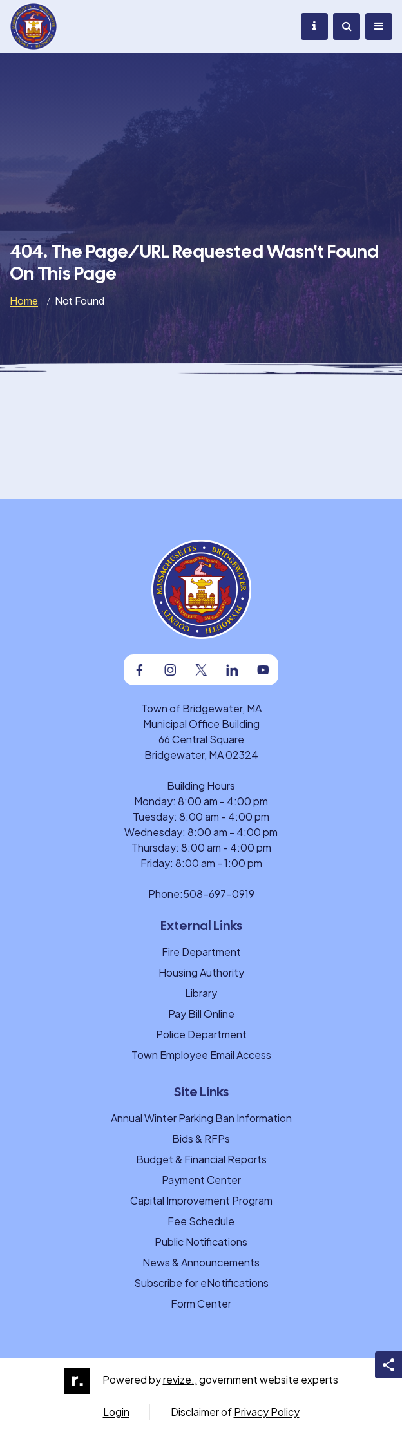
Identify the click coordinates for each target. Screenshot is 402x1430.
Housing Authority (201, 972)
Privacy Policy (267, 1411)
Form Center (201, 1303)
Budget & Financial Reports (201, 1159)
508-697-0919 (218, 894)
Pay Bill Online (201, 1013)
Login (116, 1411)
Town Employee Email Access (201, 1055)
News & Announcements (201, 1262)
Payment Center (201, 1180)
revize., (180, 1379)
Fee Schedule (201, 1221)
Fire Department (201, 951)
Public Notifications (201, 1241)
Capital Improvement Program (201, 1200)
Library (201, 993)
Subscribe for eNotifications (201, 1283)
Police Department (201, 1034)
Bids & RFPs (201, 1138)
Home (24, 300)
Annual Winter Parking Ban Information (201, 1118)
